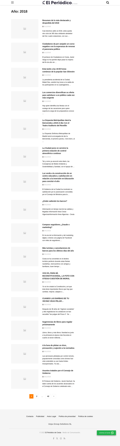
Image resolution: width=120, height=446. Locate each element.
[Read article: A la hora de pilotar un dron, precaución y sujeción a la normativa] (24, 354)
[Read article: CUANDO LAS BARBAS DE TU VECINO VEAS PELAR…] (24, 307)
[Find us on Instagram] (61, 438)
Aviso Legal (51, 416)
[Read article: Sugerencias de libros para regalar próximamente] (24, 330)
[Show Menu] (12, 2)
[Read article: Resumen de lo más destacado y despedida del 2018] (24, 29)
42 (48, 396)
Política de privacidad (67, 416)
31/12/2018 (46, 26)
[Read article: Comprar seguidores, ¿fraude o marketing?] (24, 233)
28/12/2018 (46, 328)
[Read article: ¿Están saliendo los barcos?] (24, 209)
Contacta (29, 416)
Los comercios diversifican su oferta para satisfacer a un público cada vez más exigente (58, 95)
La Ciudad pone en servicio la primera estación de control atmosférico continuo (55, 150)
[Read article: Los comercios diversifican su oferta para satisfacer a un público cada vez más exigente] (24, 101)
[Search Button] (107, 2)
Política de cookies (85, 416)
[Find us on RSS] (64, 438)
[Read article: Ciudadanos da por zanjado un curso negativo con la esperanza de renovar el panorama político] (24, 52)
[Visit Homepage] (60, 2)
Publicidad (40, 416)
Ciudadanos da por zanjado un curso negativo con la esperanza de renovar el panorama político (58, 46)
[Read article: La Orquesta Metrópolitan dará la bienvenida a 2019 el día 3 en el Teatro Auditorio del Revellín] (24, 128)
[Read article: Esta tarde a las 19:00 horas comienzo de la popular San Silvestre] (24, 77)
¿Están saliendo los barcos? (54, 201)
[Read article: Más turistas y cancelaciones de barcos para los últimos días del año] (24, 256)
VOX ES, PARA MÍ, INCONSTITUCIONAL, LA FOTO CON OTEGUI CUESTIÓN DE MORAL (58, 276)
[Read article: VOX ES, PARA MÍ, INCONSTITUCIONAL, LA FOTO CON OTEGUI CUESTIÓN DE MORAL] (24, 281)
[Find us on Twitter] (57, 438)
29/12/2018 (46, 230)
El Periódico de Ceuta (53, 433)
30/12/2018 (46, 129)
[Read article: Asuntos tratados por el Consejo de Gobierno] (24, 379)
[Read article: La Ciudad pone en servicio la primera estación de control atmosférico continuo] (24, 156)
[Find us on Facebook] (53, 438)
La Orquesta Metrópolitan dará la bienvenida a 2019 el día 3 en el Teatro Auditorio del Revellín (56, 123)
